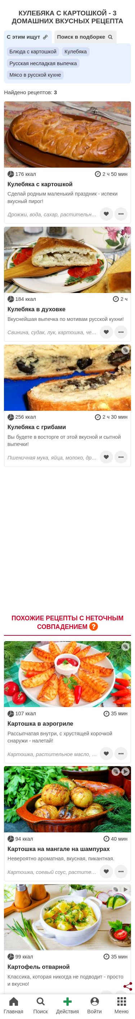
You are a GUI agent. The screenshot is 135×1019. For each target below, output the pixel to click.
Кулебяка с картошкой (40, 184)
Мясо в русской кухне (35, 75)
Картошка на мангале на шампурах (59, 849)
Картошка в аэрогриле (40, 723)
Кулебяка (75, 51)
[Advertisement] (67, 537)
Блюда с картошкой (33, 51)
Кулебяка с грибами (37, 427)
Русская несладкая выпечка (43, 63)
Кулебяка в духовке (37, 309)
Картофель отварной (39, 966)
